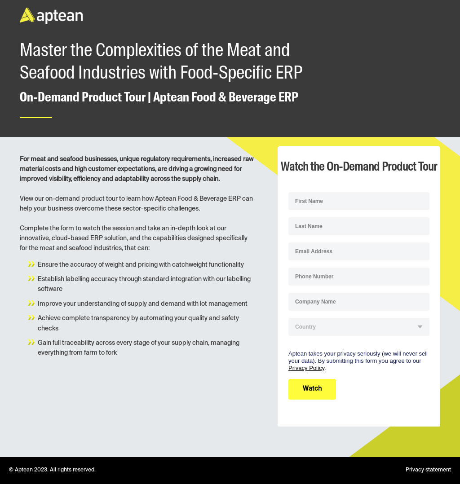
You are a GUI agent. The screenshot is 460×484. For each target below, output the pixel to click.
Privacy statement (428, 470)
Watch (312, 389)
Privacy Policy (306, 368)
